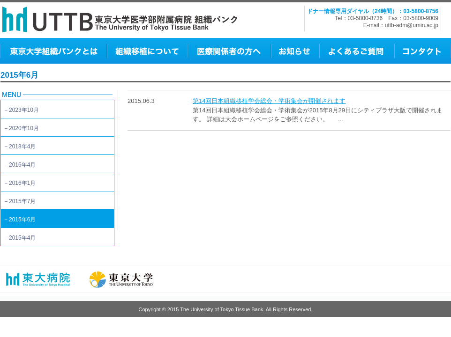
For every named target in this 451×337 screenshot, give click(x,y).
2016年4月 (22, 164)
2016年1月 (22, 183)
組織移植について (146, 51)
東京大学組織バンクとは (53, 51)
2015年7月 (22, 201)
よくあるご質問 (356, 51)
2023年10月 (24, 110)
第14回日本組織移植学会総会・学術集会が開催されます (269, 100)
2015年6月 (22, 219)
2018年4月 (22, 146)
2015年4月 (22, 237)
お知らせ (295, 51)
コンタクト (422, 51)
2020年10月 (24, 128)
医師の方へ (229, 51)
